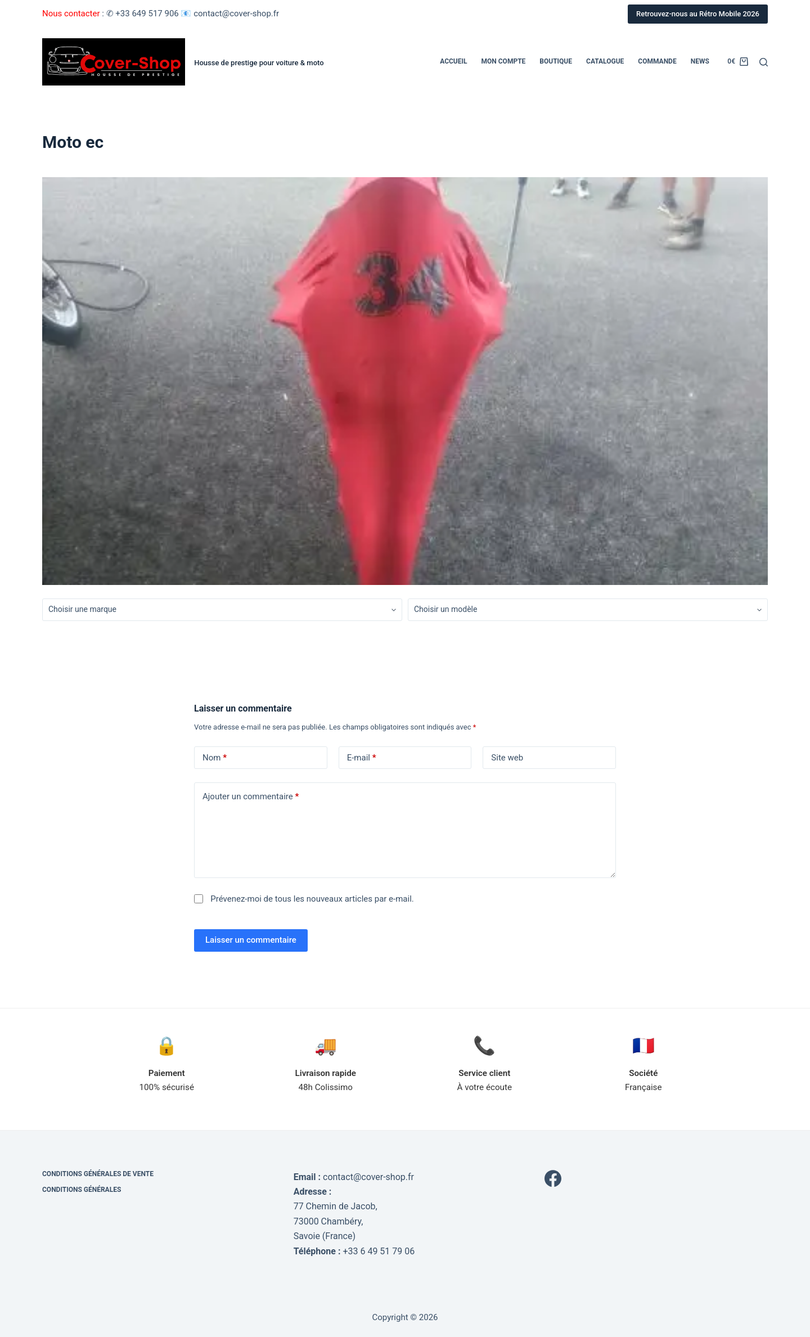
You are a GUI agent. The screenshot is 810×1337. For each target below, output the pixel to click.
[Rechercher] (763, 62)
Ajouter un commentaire (250, 797)
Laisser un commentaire (250, 940)
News (700, 61)
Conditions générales (81, 1190)
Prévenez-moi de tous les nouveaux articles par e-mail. (312, 899)
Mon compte (504, 61)
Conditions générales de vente (98, 1174)
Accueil (453, 61)
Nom (214, 758)
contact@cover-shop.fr (368, 1177)
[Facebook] (552, 1178)
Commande (657, 61)
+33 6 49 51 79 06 (379, 1251)
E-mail (361, 758)
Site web (507, 758)
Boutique (555, 61)
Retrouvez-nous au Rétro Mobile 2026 (697, 14)
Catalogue (605, 61)
